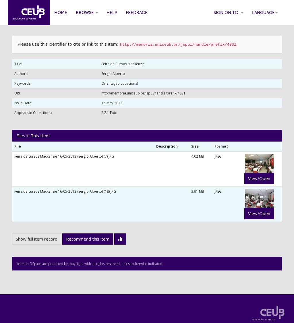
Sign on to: (228, 12)
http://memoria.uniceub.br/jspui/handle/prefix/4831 (143, 93)
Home (60, 12)
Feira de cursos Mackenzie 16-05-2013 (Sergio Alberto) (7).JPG (64, 156)
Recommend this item (87, 239)
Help (112, 12)
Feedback (137, 12)
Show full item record (36, 239)
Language (265, 12)
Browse (87, 12)
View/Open (259, 178)
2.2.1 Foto (109, 112)
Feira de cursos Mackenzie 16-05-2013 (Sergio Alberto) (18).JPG (65, 191)
